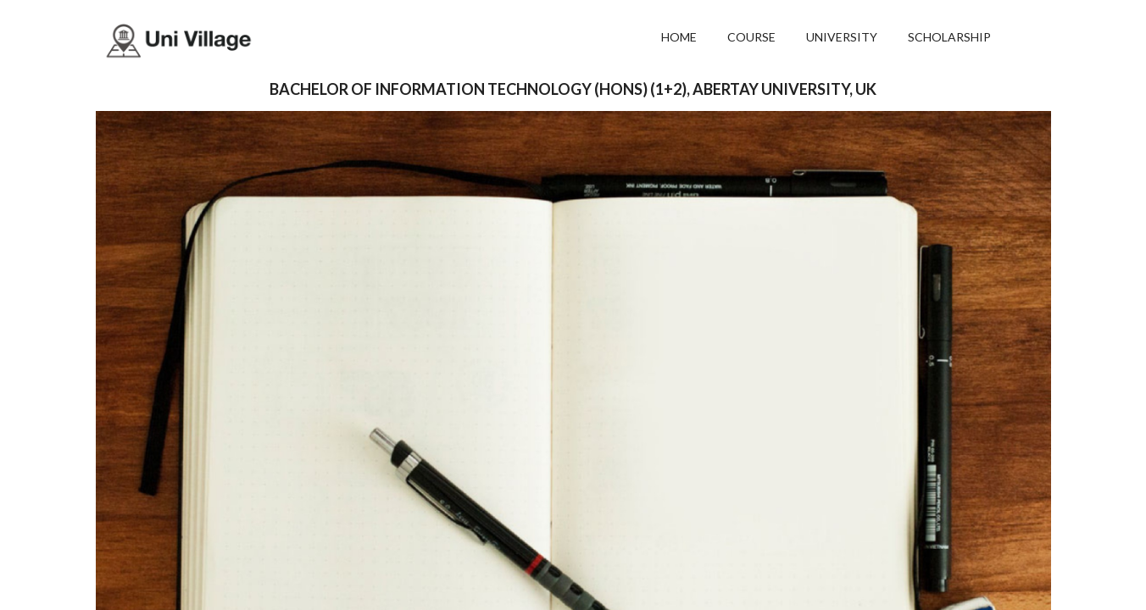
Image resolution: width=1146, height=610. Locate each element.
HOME (679, 37)
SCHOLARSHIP (949, 37)
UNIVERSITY (841, 37)
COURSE (751, 37)
